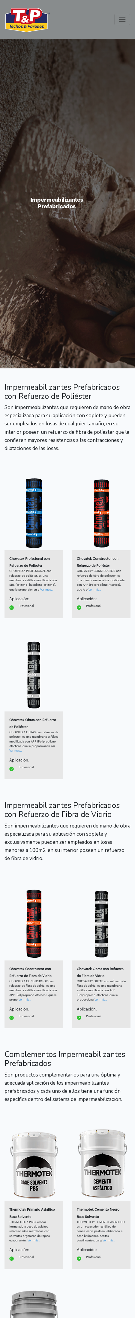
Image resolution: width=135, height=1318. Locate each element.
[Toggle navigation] (122, 19)
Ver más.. (46, 589)
